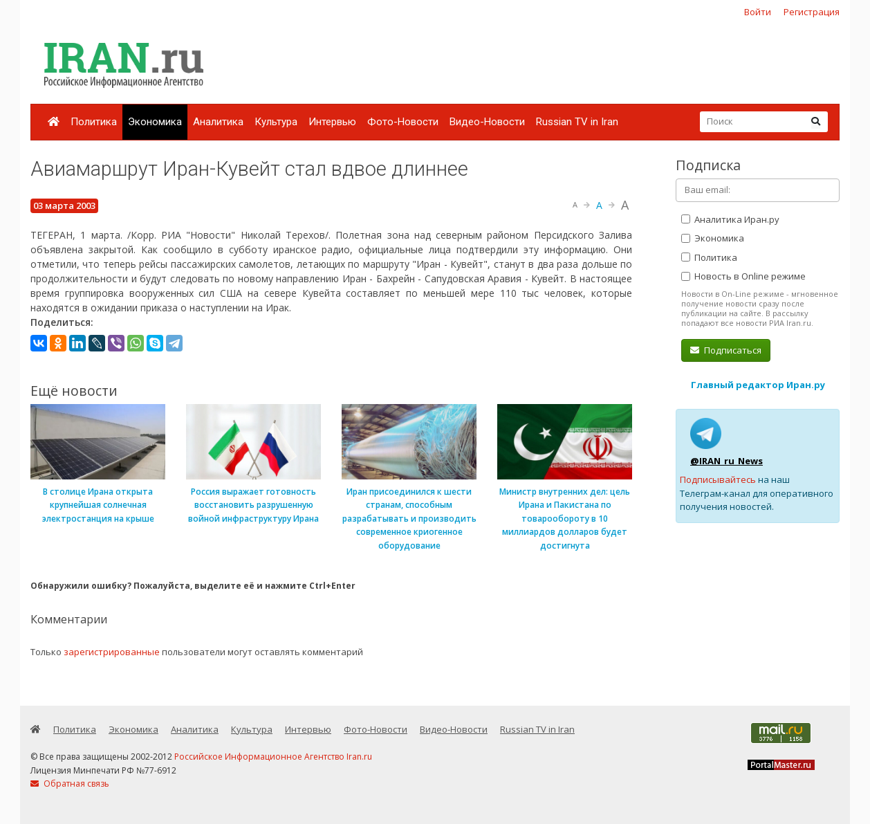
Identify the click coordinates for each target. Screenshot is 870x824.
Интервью (332, 122)
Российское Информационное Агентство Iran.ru (273, 756)
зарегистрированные (112, 652)
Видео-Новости (487, 122)
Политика (94, 122)
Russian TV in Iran (577, 122)
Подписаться (725, 350)
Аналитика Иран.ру (730, 219)
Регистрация (812, 12)
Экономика (155, 122)
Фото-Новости (402, 122)
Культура (275, 122)
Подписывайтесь (718, 479)
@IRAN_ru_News (726, 461)
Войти (757, 12)
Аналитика (218, 122)
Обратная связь (69, 783)
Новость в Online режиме (743, 276)
